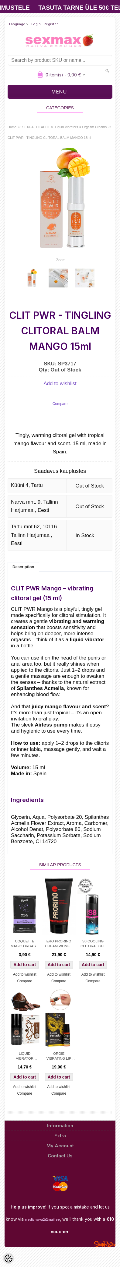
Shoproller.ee (104, 1244)
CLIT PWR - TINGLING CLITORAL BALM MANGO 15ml (49, 137)
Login (36, 24)
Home (12, 127)
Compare (60, 404)
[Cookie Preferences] (8, 1258)
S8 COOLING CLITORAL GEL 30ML (93, 944)
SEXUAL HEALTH (35, 127)
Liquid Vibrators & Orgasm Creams (81, 127)
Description (23, 567)
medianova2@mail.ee (42, 1219)
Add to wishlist (60, 383)
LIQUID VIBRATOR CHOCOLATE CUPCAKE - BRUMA (25, 1056)
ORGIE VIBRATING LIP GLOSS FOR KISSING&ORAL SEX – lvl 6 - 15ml (59, 1056)
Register (51, 24)
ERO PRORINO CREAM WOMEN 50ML (59, 944)
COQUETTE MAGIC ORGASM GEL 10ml (25, 944)
